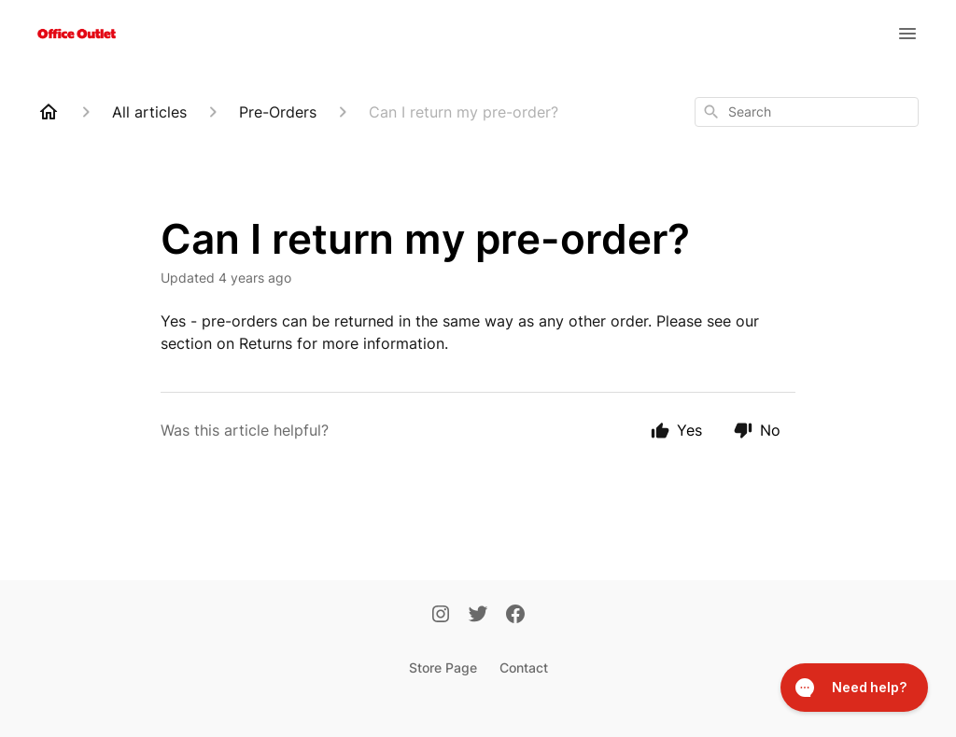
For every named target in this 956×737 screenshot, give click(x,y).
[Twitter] (478, 616)
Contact (523, 667)
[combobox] (807, 112)
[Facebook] (515, 616)
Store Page (443, 667)
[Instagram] (440, 616)
